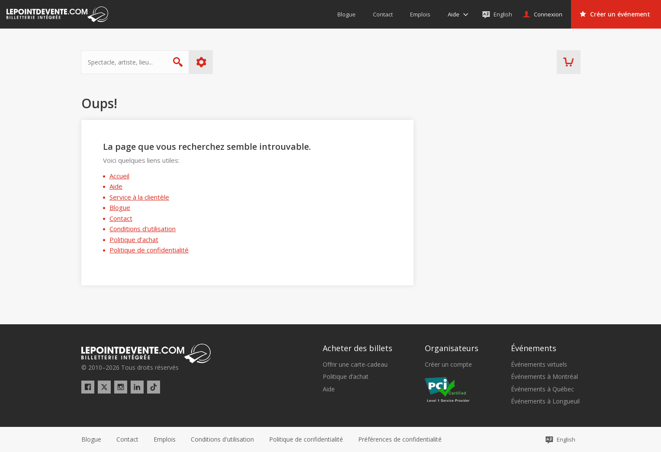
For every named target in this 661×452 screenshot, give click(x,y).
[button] (400, 439)
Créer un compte (448, 364)
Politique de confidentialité (149, 249)
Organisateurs (451, 348)
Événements (533, 348)
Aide (115, 186)
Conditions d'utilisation (142, 228)
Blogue (119, 207)
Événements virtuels (539, 364)
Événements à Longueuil (545, 401)
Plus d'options (202, 62)
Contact (120, 218)
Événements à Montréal (544, 377)
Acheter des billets (357, 348)
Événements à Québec (542, 389)
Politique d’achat (133, 239)
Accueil (119, 175)
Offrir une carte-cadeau (355, 364)
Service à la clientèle (139, 197)
